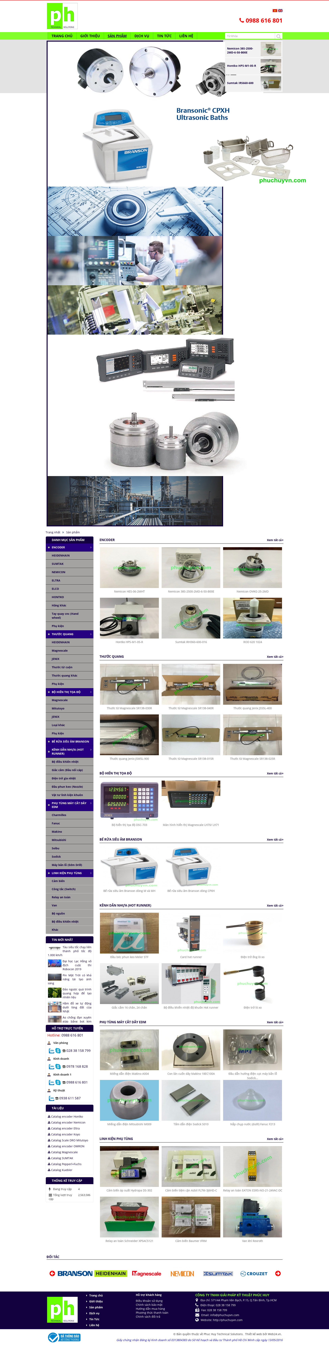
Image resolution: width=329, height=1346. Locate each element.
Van (54, 905)
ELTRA (56, 580)
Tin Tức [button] (164, 35)
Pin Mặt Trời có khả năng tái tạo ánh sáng (69, 979)
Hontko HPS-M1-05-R (241, 66)
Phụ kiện (58, 626)
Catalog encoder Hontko (65, 1116)
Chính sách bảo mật (149, 1305)
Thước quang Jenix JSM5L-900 (129, 759)
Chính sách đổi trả (148, 1316)
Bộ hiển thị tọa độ (66, 692)
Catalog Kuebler (60, 1170)
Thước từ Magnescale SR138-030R (129, 708)
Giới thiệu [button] (90, 35)
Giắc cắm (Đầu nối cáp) (67, 770)
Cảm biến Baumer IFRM (191, 1241)
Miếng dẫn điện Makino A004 (129, 1074)
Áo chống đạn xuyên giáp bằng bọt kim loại (77, 1021)
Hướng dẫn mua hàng (150, 1309)
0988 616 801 (72, 1035)
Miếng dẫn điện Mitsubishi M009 (129, 1124)
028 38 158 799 (78, 1050)
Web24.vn (274, 1334)
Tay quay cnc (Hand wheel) (65, 616)
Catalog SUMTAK (60, 1158)
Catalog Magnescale (63, 1152)
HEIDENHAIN (61, 555)
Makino (57, 831)
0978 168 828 (77, 1066)
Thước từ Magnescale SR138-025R (252, 759)
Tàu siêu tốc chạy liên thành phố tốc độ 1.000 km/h (69, 951)
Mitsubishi (59, 840)
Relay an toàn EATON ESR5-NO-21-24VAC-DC (252, 1190)
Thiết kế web (254, 1334)
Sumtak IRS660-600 (240, 83)
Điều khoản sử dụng (149, 1301)
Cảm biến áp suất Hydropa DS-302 (129, 1190)
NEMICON (58, 572)
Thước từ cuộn (62, 667)
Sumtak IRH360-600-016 (191, 642)
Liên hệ (94, 1325)
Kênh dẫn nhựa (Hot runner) (68, 751)
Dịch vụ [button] (141, 35)
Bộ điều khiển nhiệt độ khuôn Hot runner (191, 1007)
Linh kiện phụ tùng (67, 873)
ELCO (55, 589)
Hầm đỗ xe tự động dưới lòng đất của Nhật (77, 1007)
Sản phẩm (96, 1307)
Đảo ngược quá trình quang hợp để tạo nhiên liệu (77, 993)
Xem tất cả (275, 540)
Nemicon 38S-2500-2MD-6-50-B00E (240, 50)
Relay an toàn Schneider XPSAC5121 (129, 1241)
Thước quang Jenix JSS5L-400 (252, 708)
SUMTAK (57, 564)
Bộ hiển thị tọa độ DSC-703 (129, 825)
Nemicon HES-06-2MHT (129, 591)
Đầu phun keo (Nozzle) (67, 787)
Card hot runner (191, 957)
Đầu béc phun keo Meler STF (129, 957)
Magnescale (60, 650)
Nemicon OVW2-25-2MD (253, 591)
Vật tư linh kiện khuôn (67, 795)
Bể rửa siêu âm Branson (70, 741)
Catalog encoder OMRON (66, 1146)
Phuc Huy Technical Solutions (223, 1334)
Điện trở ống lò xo (252, 957)
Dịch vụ (94, 1313)
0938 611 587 (70, 1098)
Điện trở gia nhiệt (64, 778)
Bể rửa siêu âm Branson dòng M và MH (129, 891)
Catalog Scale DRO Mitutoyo (68, 1140)
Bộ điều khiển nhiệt (65, 762)
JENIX (55, 659)
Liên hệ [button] (186, 35)
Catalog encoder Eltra (64, 1128)
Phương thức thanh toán (152, 1312)
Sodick (56, 856)
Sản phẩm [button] (117, 35)
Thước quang (62, 634)
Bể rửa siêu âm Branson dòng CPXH (191, 891)
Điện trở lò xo (253, 1007)
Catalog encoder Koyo (64, 1134)
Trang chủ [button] (62, 35)
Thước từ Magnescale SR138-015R (191, 759)
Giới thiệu (96, 1301)
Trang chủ (96, 1295)
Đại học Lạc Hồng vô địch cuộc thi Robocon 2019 (77, 965)
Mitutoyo (58, 708)
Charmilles (59, 815)
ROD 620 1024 (252, 642)
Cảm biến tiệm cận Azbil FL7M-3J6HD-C (191, 1190)
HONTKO (58, 597)
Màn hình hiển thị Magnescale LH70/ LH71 (191, 825)
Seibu (55, 848)
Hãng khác (59, 605)
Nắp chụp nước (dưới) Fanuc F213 (252, 1124)
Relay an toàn (61, 897)
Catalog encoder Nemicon (66, 1122)
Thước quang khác (64, 675)
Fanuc (56, 823)
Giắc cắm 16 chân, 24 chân (129, 1007)
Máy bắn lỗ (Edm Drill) (67, 865)
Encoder (58, 547)
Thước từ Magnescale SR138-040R (191, 708)
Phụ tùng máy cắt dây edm (69, 805)
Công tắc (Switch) (64, 889)
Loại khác (58, 725)
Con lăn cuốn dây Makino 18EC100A (191, 1074)
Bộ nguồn (58, 913)
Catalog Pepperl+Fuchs (65, 1164)
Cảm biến (58, 881)
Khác (55, 930)
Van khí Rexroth (252, 1241)
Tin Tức (94, 1319)
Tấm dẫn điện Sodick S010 (191, 1124)
